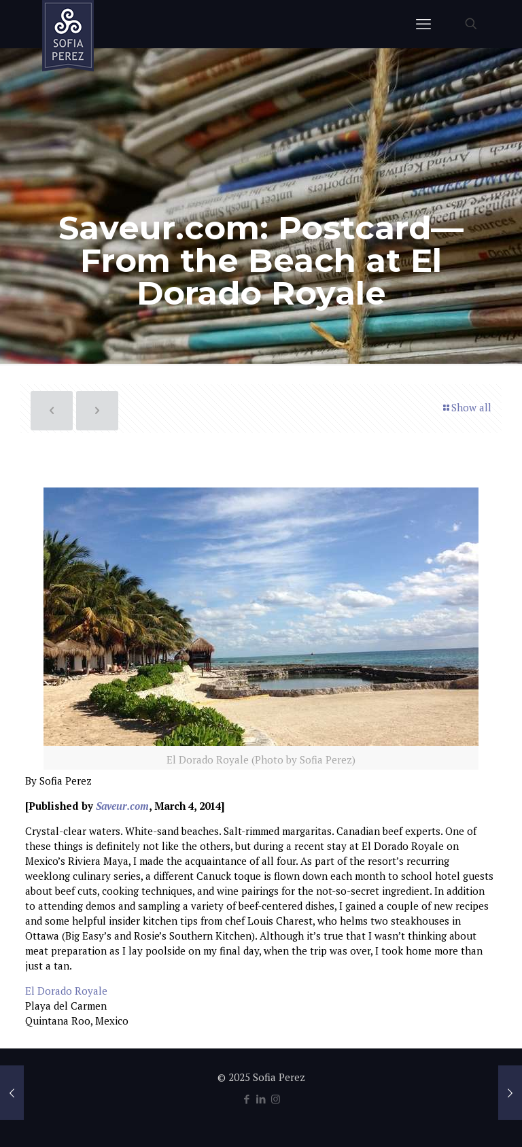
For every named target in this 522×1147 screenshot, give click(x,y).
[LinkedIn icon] (261, 1099)
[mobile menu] (423, 23)
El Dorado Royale (66, 990)
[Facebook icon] (247, 1099)
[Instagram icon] (276, 1099)
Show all (466, 407)
